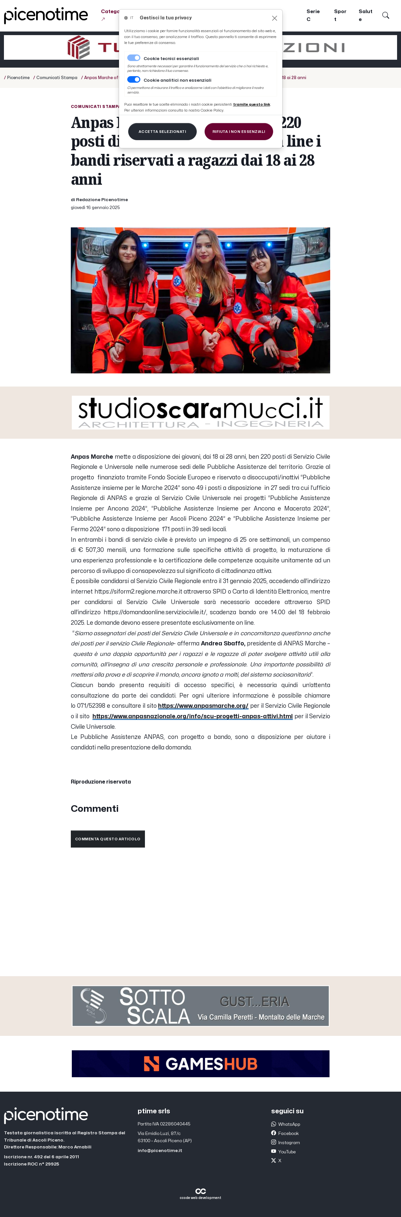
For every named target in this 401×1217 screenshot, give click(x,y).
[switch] (133, 79)
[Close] (275, 18)
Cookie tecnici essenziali (171, 59)
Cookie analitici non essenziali (177, 80)
